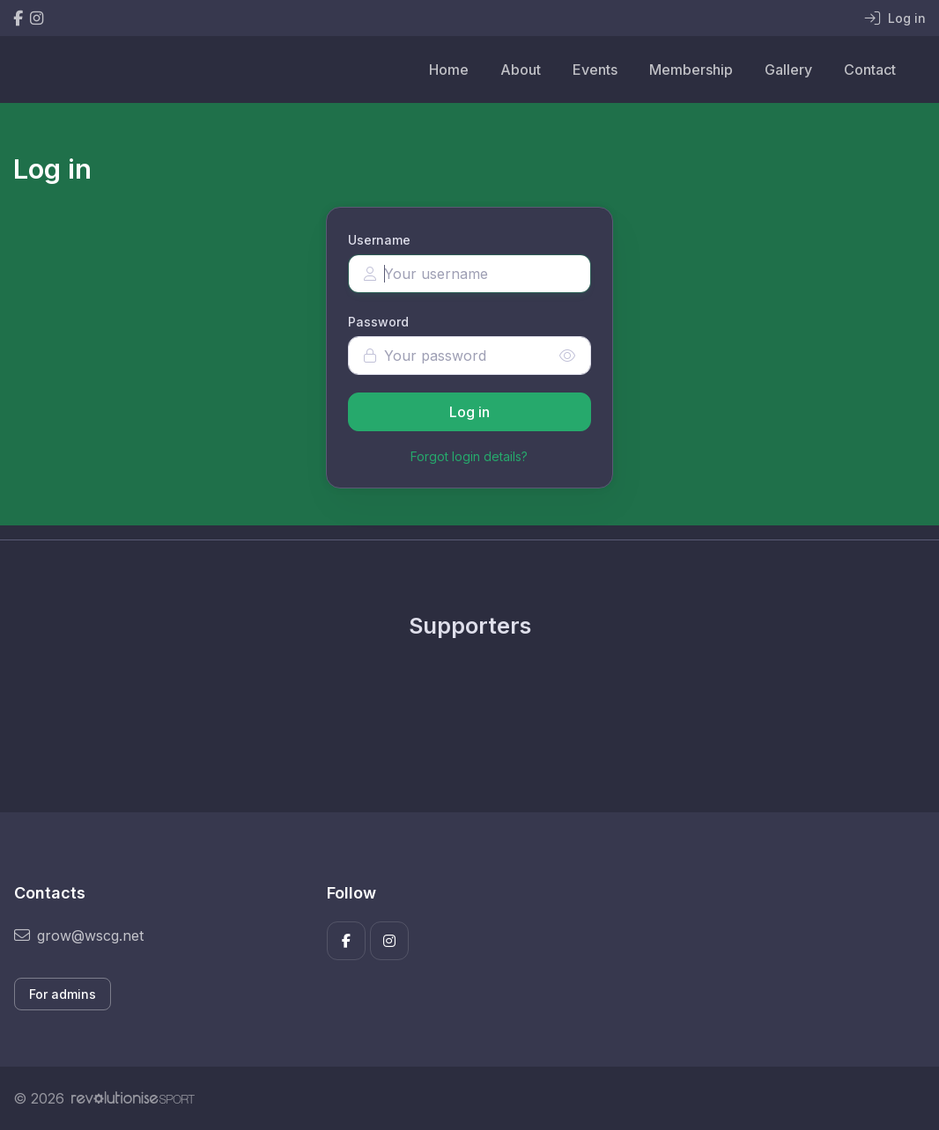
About (520, 69)
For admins (62, 994)
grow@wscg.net (79, 935)
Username (379, 239)
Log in (469, 412)
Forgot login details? (469, 456)
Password (378, 321)
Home (449, 69)
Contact (870, 69)
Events (595, 69)
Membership (691, 69)
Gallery (788, 69)
